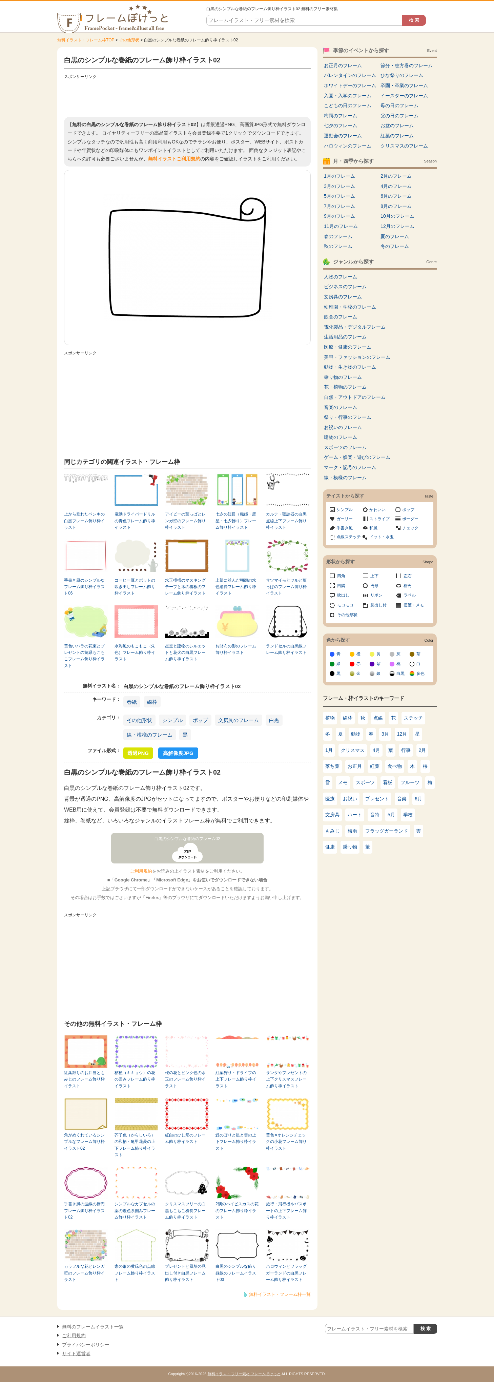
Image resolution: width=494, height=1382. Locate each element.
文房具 (332, 814)
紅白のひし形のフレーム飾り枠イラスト (185, 1138)
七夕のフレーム (340, 125)
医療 (330, 798)
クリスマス (353, 750)
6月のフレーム (396, 196)
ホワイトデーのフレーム (350, 85)
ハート (355, 814)
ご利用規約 (141, 871)
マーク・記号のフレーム (350, 467)
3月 (385, 734)
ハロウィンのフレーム (347, 146)
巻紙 (132, 702)
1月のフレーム (339, 176)
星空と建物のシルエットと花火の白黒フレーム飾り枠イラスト (185, 653)
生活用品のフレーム (345, 336)
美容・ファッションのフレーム (357, 357)
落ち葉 (332, 766)
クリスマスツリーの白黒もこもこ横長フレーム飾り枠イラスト (185, 1211)
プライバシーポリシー (85, 1344)
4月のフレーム (396, 186)
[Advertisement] (187, 96)
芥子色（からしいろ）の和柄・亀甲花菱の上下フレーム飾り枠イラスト (135, 1145)
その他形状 (129, 40)
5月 (391, 814)
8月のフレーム (396, 206)
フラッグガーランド (386, 831)
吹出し (343, 595)
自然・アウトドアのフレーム (355, 397)
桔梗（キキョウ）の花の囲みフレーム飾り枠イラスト (135, 1079)
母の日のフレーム (399, 105)
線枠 (152, 702)
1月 (329, 750)
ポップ (200, 720)
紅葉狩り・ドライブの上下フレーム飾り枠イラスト (235, 1079)
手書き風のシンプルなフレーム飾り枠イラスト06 (84, 587)
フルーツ (409, 782)
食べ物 (395, 766)
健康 (330, 847)
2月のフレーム (396, 176)
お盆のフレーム (397, 125)
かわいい (377, 509)
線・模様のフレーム (149, 735)
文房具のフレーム (238, 720)
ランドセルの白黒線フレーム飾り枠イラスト (286, 649)
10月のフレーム (397, 216)
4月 (376, 750)
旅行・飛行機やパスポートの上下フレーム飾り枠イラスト (286, 1211)
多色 (420, 673)
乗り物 (350, 847)
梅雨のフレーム (340, 115)
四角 (341, 575)
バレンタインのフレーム (350, 75)
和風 (373, 528)
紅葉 (374, 766)
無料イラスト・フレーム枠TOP (85, 40)
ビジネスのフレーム (345, 286)
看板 (387, 782)
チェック (410, 528)
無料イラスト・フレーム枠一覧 (280, 1294)
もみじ (332, 831)
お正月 (355, 766)
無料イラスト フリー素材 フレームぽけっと (244, 1374)
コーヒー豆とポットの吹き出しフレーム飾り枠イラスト (135, 587)
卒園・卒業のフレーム (404, 85)
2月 (422, 750)
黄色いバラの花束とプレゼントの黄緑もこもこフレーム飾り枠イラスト (84, 656)
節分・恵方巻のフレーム (406, 65)
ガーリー (344, 519)
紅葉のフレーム (397, 135)
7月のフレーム (339, 206)
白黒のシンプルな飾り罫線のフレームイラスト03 (235, 1273)
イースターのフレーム (404, 95)
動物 (356, 734)
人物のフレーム (340, 276)
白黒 (274, 720)
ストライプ (379, 519)
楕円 (408, 585)
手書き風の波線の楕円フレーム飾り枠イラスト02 (84, 1211)
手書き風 (344, 528)
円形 (374, 585)
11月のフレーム (341, 226)
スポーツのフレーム (345, 447)
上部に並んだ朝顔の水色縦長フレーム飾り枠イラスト (235, 587)
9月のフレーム (339, 216)
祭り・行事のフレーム (347, 417)
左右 (408, 575)
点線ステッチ (348, 536)
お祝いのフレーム (343, 427)
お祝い (350, 798)
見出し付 (378, 605)
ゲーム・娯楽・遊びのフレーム (357, 457)
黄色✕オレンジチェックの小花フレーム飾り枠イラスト (286, 1142)
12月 (402, 734)
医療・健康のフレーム (347, 347)
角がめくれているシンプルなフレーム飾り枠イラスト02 (84, 1142)
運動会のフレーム (343, 135)
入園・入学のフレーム (347, 95)
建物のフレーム (340, 437)
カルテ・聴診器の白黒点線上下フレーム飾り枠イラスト (286, 521)
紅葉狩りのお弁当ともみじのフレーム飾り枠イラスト (84, 1079)
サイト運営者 (76, 1353)
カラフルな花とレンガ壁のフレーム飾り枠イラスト (84, 1273)
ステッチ (413, 718)
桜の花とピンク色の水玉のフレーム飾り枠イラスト (185, 1079)
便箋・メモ (414, 605)
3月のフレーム (339, 186)
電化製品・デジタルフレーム (355, 327)
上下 (374, 575)
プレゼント (377, 798)
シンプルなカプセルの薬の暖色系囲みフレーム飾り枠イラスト (135, 1211)
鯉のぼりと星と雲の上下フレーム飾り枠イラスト (235, 1142)
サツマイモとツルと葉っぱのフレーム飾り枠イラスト (286, 587)
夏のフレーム (394, 236)
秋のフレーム (338, 246)
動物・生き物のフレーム (350, 367)
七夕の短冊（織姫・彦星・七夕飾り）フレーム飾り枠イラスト (235, 521)
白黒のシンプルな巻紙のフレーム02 (187, 838)
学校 (408, 814)
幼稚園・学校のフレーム (350, 307)
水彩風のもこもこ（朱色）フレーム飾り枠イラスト (135, 653)
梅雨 (352, 831)
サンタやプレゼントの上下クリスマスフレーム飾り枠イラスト (286, 1079)
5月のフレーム (339, 196)
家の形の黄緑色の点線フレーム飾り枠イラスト (135, 1273)
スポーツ (365, 782)
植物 (330, 718)
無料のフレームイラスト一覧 (93, 1326)
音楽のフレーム (340, 407)
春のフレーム (338, 236)
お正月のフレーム (343, 65)
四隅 (341, 585)
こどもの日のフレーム (347, 105)
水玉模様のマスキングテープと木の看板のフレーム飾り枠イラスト (185, 587)
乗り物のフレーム (343, 377)
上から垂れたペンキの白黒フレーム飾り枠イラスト (84, 521)
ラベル (410, 595)
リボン (376, 595)
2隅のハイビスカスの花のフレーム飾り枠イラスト (237, 1211)
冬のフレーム (394, 246)
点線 (378, 718)
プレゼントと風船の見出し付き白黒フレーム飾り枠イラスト (185, 1273)
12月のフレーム (397, 226)
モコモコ (345, 605)
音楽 (402, 798)
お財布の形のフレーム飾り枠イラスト (235, 649)
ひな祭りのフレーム (401, 75)
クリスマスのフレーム (404, 146)
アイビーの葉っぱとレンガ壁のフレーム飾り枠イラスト (185, 521)
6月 (418, 798)
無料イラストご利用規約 (174, 158)
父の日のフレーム (399, 115)
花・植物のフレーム (345, 387)
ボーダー (410, 519)
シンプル (172, 720)
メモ (343, 782)
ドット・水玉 (381, 536)
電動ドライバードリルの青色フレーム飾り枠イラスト (135, 521)
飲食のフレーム (340, 316)
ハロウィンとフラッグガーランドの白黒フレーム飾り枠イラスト (286, 1273)
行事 (406, 750)
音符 (374, 814)
